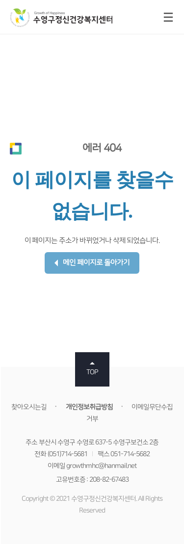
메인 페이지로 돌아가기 (92, 263)
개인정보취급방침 (89, 407)
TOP (92, 372)
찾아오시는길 (29, 407)
